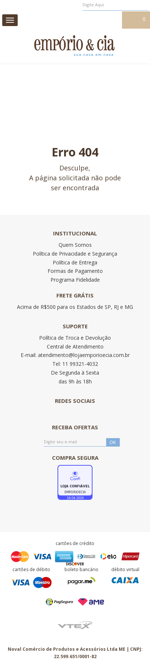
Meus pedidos (66, 19)
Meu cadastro (103, 19)
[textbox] (116, 4)
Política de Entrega (75, 262)
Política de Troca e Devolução (75, 337)
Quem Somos (75, 244)
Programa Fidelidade (75, 279)
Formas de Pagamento (75, 270)
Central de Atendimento (75, 346)
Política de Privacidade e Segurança (75, 253)
